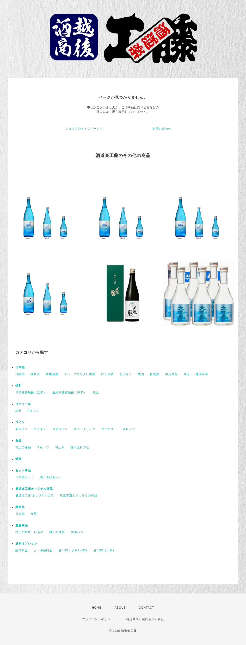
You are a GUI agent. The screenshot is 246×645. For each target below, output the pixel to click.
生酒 (141, 374)
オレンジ (129, 429)
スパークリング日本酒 (79, 374)
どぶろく (126, 374)
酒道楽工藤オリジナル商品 (34, 488)
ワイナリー (109, 429)
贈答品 (20, 507)
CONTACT (146, 607)
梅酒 (18, 410)
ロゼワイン (60, 429)
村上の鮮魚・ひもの (29, 532)
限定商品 (171, 374)
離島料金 (21, 550)
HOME (96, 607)
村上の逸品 (23, 447)
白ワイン (40, 429)
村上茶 (60, 447)
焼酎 (18, 385)
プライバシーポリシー (97, 619)
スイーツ (43, 447)
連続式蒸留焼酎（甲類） (69, 392)
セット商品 (23, 470)
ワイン (20, 422)
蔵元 (187, 374)
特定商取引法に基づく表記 (145, 619)
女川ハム (77, 532)
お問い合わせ (162, 128)
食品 (18, 440)
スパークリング (84, 429)
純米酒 (35, 374)
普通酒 (154, 374)
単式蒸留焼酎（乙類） (31, 392)
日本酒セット (24, 477)
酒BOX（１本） (104, 550)
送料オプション (26, 543)
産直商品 (21, 525)
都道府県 (202, 374)
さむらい (33, 410)
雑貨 (18, 459)
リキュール (23, 404)
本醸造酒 (52, 374)
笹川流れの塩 (79, 447)
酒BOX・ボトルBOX (73, 550)
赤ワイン (21, 429)
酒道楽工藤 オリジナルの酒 (34, 495)
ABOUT (120, 607)
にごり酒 (107, 374)
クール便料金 (43, 550)
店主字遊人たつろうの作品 (78, 495)
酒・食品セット (51, 477)
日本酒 (20, 367)
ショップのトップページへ (84, 128)
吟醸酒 (20, 374)
